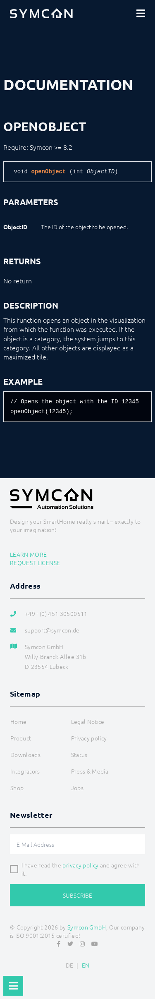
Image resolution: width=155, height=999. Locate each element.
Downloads (25, 754)
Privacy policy (89, 738)
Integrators (25, 771)
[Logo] (41, 13)
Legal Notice (88, 721)
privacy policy (80, 865)
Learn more (28, 554)
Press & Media (90, 771)
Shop (17, 787)
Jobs (77, 787)
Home (18, 721)
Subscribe (77, 895)
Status (79, 754)
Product (20, 738)
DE (70, 965)
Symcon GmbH (86, 927)
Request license (35, 562)
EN (86, 965)
